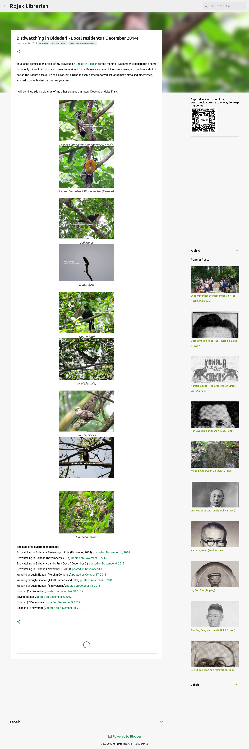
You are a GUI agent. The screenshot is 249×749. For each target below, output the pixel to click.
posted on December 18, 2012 (65, 591)
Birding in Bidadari (87, 63)
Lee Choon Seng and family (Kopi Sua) (212, 670)
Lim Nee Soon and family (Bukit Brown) (213, 510)
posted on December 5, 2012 (54, 596)
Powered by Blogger (124, 736)
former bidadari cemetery (83, 43)
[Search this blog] (228, 6)
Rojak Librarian (29, 6)
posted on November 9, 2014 (89, 558)
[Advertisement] (87, 688)
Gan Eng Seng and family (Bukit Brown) (213, 630)
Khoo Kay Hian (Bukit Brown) (207, 550)
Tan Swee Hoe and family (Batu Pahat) (212, 431)
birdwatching (59, 43)
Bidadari (43, 43)
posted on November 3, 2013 (89, 569)
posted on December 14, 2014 (111, 552)
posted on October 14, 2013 (83, 585)
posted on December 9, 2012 (62, 602)
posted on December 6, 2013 (106, 563)
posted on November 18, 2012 (65, 608)
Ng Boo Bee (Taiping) (203, 590)
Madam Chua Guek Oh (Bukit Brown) (211, 470)
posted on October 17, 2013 (89, 574)
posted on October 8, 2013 (96, 580)
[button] (19, 52)
